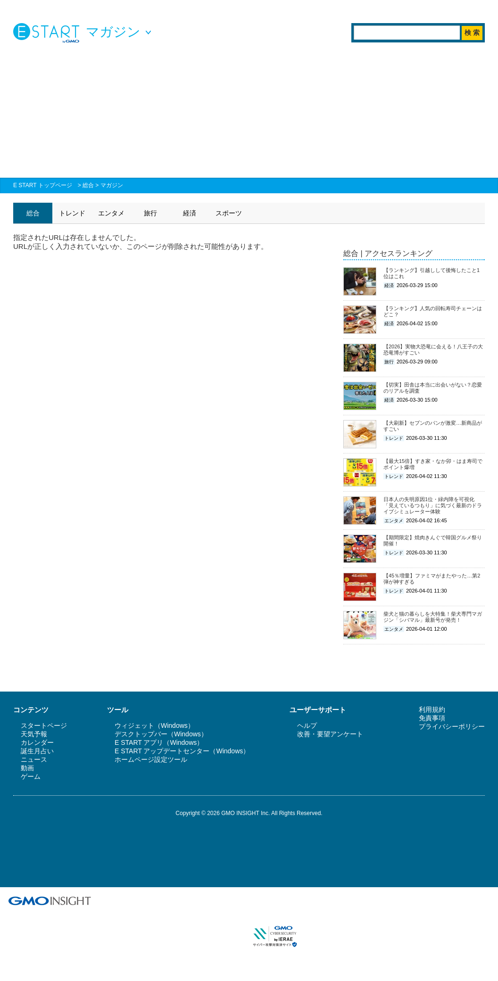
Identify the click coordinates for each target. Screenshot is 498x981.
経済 (189, 213)
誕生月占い (37, 751)
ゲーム (31, 776)
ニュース (34, 759)
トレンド (72, 213)
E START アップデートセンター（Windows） (182, 751)
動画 (27, 768)
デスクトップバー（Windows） (161, 734)
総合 (88, 185)
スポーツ (229, 213)
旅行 (150, 213)
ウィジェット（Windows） (154, 725)
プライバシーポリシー (452, 726)
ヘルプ (307, 725)
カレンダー (37, 742)
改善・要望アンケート (330, 734)
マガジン (111, 185)
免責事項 (432, 718)
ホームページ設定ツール (151, 759)
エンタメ (111, 213)
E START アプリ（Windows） (159, 742)
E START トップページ (42, 185)
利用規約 (432, 709)
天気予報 (34, 734)
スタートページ (44, 725)
